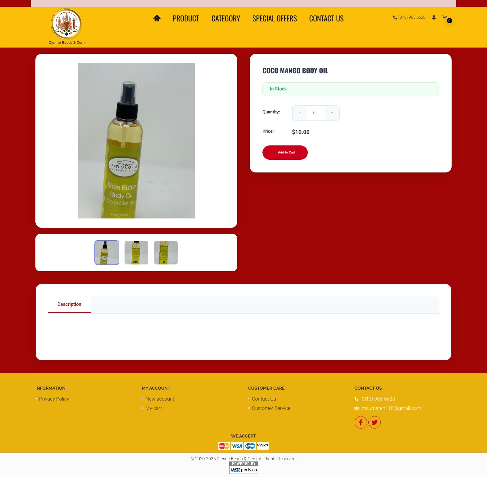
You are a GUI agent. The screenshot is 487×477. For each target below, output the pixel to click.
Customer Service (271, 408)
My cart (154, 408)
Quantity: (271, 112)
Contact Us (326, 18)
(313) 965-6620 (409, 17)
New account (160, 399)
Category (226, 18)
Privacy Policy (54, 399)
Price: (268, 131)
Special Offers (275, 18)
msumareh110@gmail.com (391, 408)
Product (186, 18)
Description (69, 304)
